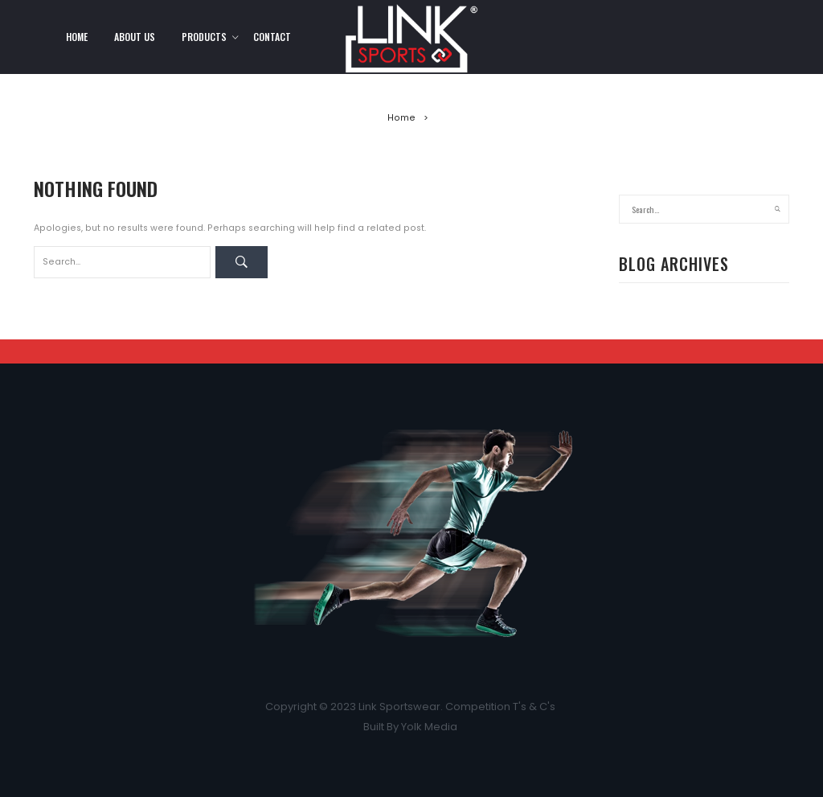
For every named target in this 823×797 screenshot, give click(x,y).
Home (77, 36)
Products (204, 36)
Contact (272, 36)
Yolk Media (430, 726)
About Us (134, 36)
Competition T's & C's (501, 706)
